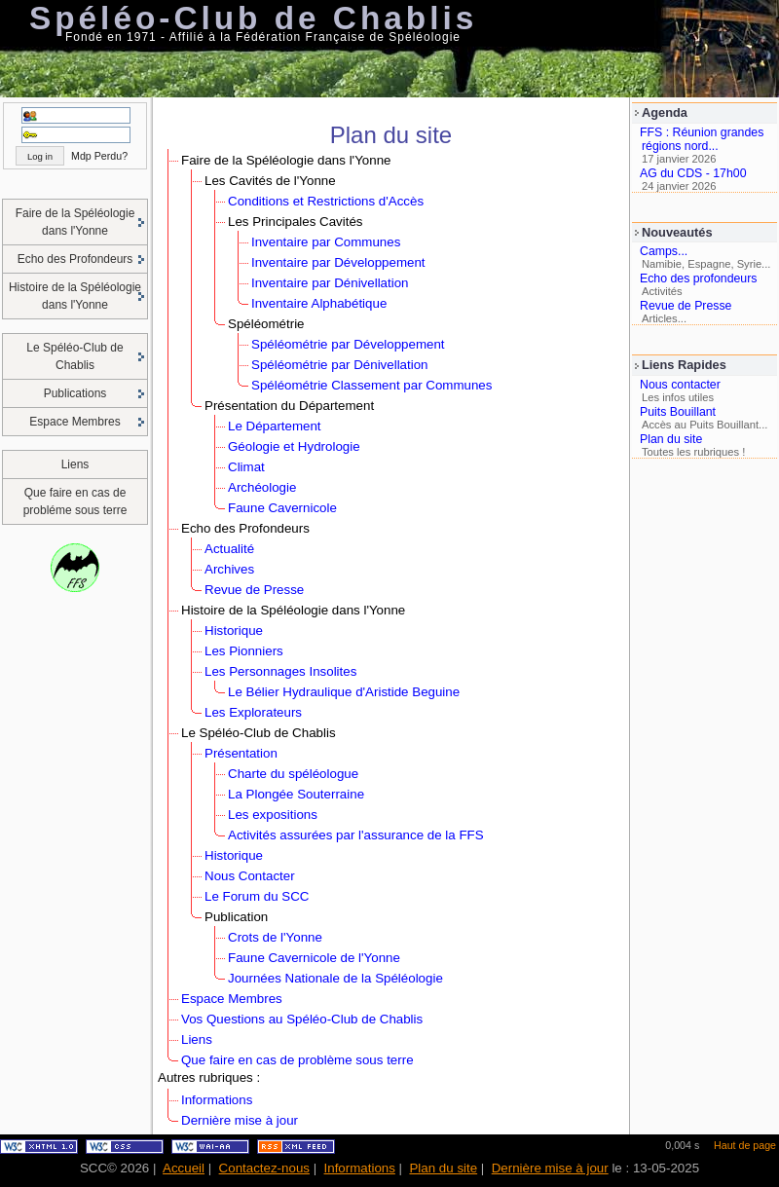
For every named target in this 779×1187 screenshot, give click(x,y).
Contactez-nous (264, 1168)
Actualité (229, 548)
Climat (246, 467)
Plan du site (671, 439)
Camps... (663, 251)
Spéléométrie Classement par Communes (371, 385)
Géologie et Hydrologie (294, 446)
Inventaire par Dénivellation (330, 283)
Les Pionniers (243, 651)
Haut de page (745, 1145)
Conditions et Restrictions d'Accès (326, 201)
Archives (229, 569)
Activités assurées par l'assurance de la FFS (356, 835)
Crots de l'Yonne (275, 937)
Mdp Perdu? (99, 156)
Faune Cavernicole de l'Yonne (314, 957)
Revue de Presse (685, 306)
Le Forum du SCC (256, 896)
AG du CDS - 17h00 (693, 173)
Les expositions (272, 814)
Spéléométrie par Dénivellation (339, 364)
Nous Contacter (249, 876)
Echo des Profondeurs (75, 259)
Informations (216, 1100)
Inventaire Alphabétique (319, 303)
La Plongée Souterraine (296, 794)
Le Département (274, 426)
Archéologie (262, 487)
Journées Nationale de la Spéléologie (335, 978)
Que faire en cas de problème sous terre (297, 1060)
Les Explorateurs (253, 712)
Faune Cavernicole (282, 508)
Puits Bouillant (678, 412)
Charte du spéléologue (293, 773)
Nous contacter (680, 384)
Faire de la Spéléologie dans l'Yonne (75, 222)
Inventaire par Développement (338, 262)
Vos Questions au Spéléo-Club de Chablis (302, 1019)
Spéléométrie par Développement (348, 344)
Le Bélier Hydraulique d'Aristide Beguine (344, 692)
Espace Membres (74, 421)
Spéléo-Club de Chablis (253, 18)
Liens (75, 464)
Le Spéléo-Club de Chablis (74, 356)
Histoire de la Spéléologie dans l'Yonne (75, 296)
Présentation (241, 753)
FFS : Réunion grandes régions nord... (701, 139)
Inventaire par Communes (325, 242)
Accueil (183, 1168)
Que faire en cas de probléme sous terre (75, 501)
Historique (233, 630)
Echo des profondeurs (698, 278)
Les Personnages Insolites (280, 671)
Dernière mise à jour (239, 1120)
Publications (75, 393)
